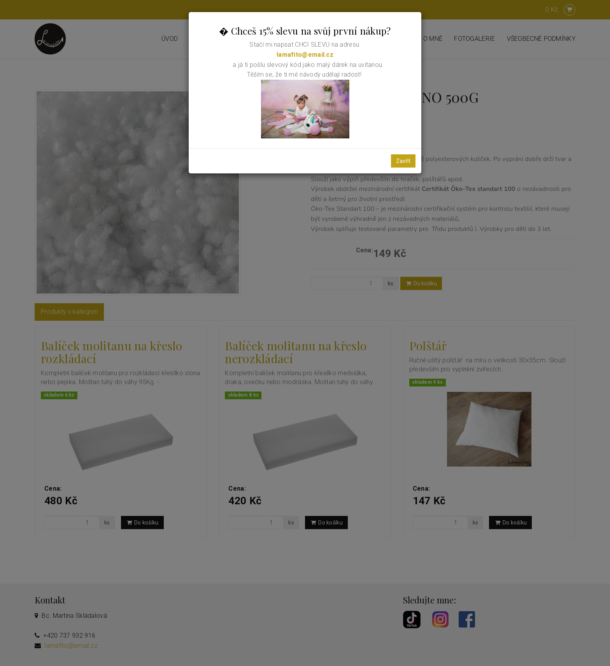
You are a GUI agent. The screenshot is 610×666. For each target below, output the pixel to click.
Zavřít (403, 161)
